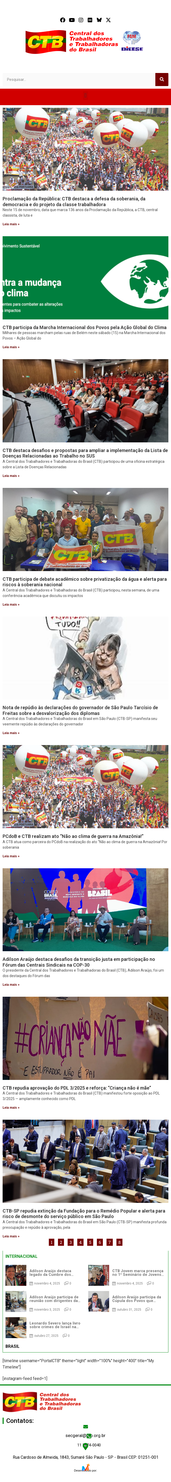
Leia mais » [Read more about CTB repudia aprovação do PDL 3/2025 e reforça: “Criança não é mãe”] (11, 1107)
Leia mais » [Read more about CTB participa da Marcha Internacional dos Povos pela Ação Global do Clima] (11, 347)
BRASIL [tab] (12, 1346)
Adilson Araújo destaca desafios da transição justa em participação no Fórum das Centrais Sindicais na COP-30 (79, 962)
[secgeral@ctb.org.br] (85, 1426)
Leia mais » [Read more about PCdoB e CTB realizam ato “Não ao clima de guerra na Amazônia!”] (11, 856)
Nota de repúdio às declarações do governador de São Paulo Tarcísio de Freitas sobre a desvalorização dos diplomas (80, 710)
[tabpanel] (85, 1301)
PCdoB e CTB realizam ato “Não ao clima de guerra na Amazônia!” (73, 836)
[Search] (161, 79)
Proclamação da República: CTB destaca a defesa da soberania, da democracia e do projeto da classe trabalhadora (74, 201)
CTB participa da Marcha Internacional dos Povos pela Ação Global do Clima (85, 327)
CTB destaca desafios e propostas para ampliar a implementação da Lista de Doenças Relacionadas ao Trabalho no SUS (85, 453)
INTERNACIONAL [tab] (21, 1256)
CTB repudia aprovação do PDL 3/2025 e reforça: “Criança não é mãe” (77, 1088)
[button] (85, 95)
